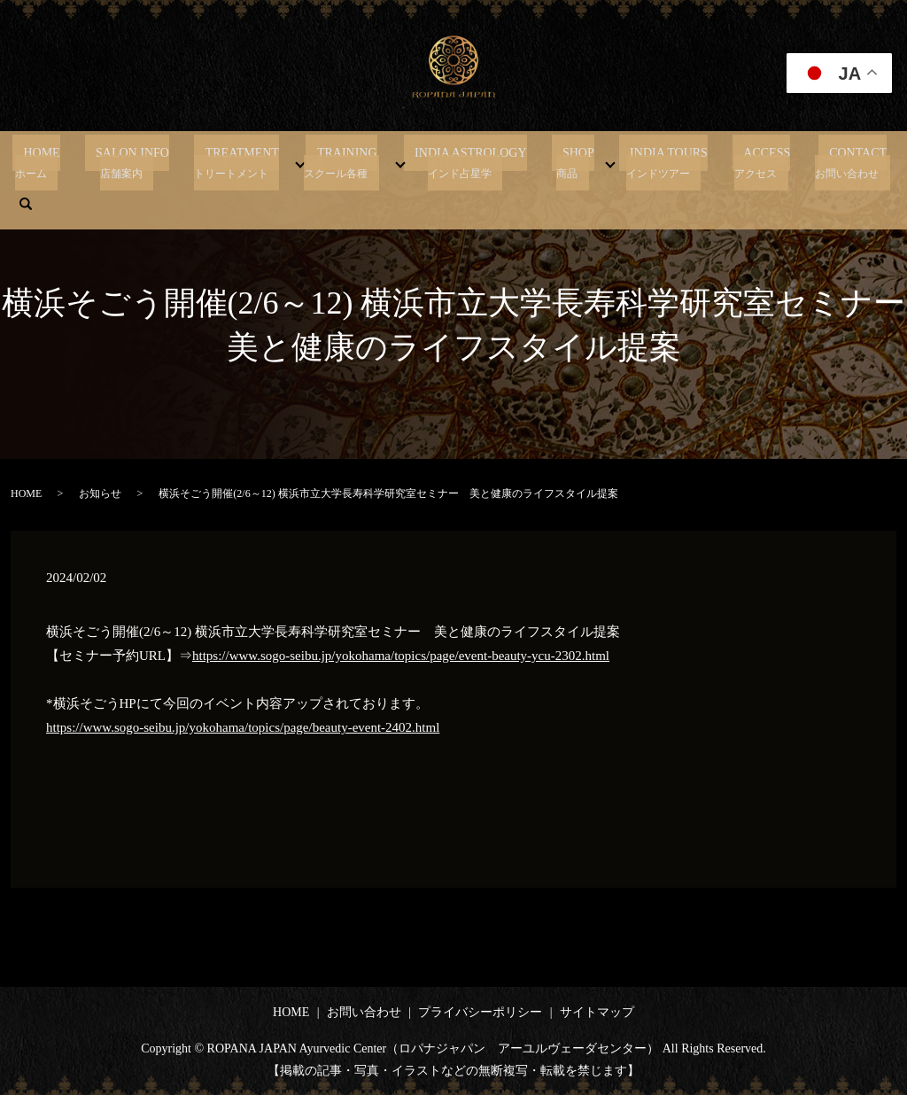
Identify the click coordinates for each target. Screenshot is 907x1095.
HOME (57, 162)
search (854, 162)
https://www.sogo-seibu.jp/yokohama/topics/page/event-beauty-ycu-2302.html (400, 655)
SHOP (538, 162)
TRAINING (329, 162)
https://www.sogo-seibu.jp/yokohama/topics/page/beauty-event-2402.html (242, 727)
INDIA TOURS (618, 162)
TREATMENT (235, 162)
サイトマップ (597, 1012)
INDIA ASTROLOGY (442, 162)
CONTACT (785, 162)
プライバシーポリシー (480, 1012)
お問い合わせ (364, 1012)
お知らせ (100, 493)
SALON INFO (137, 162)
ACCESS (705, 162)
